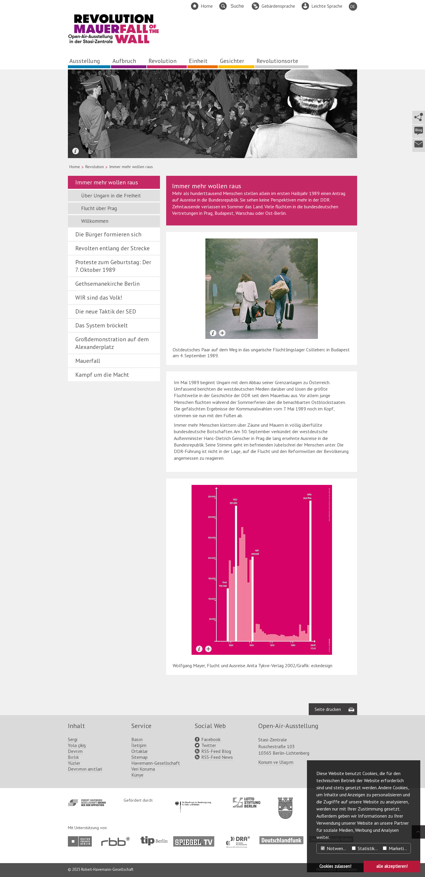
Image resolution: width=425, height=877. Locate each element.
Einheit (198, 61)
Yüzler (74, 763)
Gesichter (232, 61)
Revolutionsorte (277, 61)
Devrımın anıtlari (85, 769)
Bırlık (73, 757)
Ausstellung (84, 61)
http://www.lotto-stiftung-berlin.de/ (246, 803)
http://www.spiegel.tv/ (196, 839)
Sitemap (139, 757)
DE (352, 6)
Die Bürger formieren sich (108, 234)
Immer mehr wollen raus (106, 182)
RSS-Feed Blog (216, 751)
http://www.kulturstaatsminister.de (193, 800)
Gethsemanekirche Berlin (107, 284)
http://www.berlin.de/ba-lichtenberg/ (285, 803)
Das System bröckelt (101, 325)
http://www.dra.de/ (240, 839)
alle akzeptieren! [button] (392, 866)
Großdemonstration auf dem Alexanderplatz (112, 343)
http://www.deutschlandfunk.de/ (281, 839)
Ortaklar (139, 751)
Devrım (75, 751)
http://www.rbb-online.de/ (117, 841)
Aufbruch (124, 61)
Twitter (208, 745)
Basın (137, 739)
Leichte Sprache (326, 6)
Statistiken (365, 848)
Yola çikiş (77, 745)
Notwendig (335, 848)
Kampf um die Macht (102, 375)
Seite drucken (328, 709)
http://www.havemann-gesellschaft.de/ (87, 803)
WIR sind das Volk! (98, 297)
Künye (137, 775)
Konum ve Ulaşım (275, 762)
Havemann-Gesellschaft (155, 763)
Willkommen (94, 221)
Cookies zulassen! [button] (335, 866)
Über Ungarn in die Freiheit (111, 195)
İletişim (138, 745)
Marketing (395, 848)
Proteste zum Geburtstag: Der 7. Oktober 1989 (113, 266)
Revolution (162, 61)
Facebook (210, 739)
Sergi (72, 739)
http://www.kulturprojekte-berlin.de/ (81, 841)
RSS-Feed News (217, 757)
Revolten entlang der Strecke (112, 248)
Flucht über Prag (99, 208)
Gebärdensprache (278, 6)
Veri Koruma (143, 769)
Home (207, 6)
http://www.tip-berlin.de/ (153, 840)
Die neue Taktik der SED (105, 311)
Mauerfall (87, 361)
